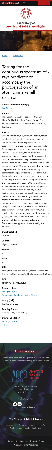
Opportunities (33, 407)
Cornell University (14, 440)
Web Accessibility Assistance (26, 444)
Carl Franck (7, 108)
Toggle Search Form (41, 2)
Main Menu (47, 2)
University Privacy (37, 440)
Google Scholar (11, 321)
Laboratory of (26, 24)
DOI (6, 324)
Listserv (25, 407)
